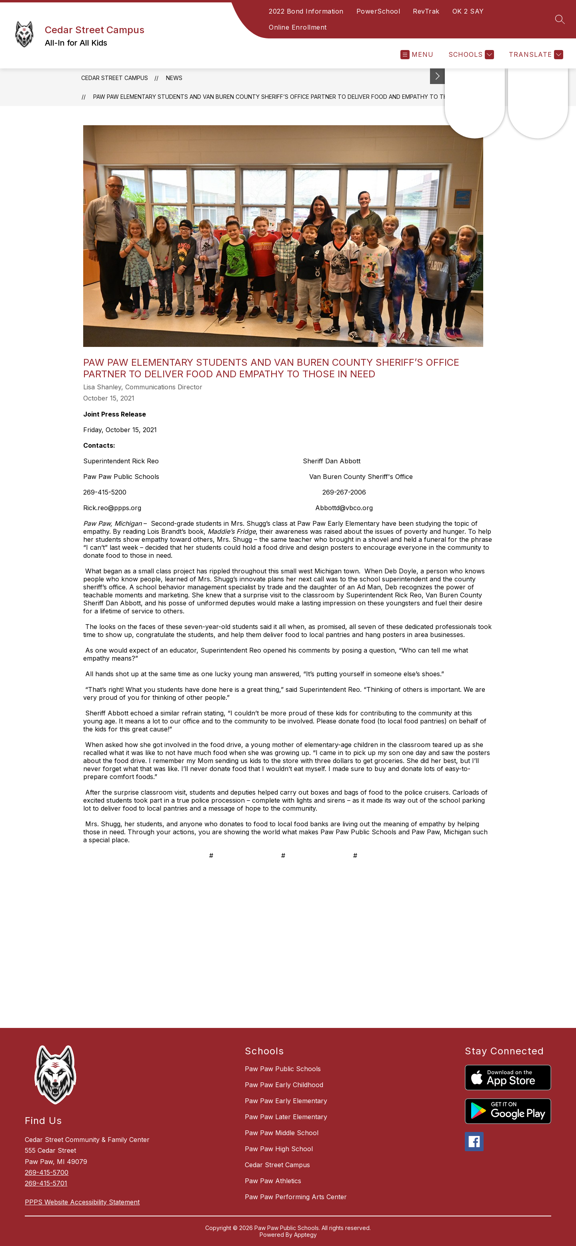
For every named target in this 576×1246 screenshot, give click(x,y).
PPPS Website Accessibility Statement (82, 1202)
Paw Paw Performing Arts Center (296, 1197)
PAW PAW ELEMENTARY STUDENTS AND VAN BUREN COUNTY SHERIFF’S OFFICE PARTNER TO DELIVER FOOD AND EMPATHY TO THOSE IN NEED (287, 96)
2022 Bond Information (306, 11)
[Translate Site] (535, 55)
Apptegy (305, 1234)
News (174, 77)
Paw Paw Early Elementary (286, 1101)
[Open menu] (417, 55)
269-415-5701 (46, 1183)
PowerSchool (378, 11)
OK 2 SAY (468, 11)
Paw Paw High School (279, 1149)
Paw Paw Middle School (281, 1133)
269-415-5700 (46, 1172)
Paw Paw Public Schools (283, 1069)
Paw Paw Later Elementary (286, 1117)
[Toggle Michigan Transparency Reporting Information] (437, 76)
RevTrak (426, 11)
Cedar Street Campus (114, 77)
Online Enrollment (298, 27)
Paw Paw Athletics (273, 1181)
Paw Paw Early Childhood (284, 1085)
